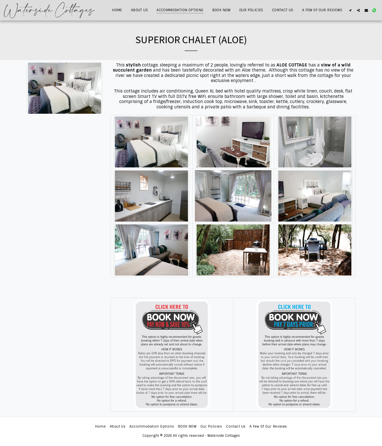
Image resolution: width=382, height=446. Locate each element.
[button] (350, 10)
